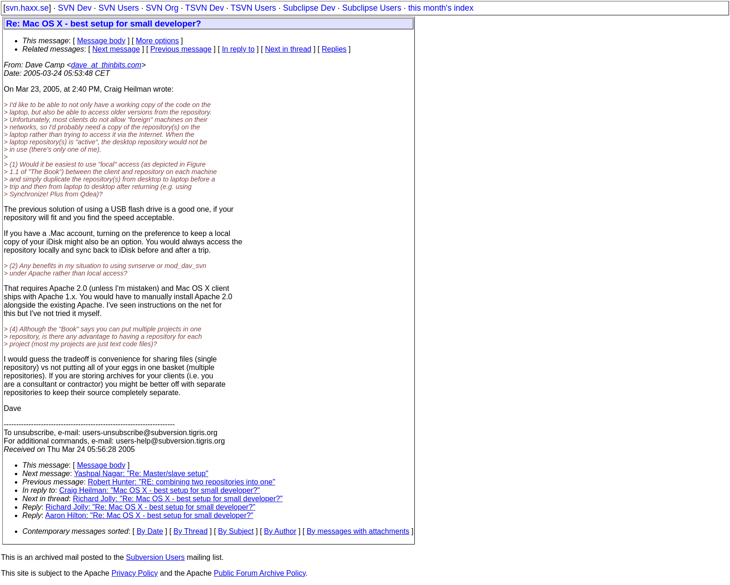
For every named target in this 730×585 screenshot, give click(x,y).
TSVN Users (253, 8)
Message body (101, 41)
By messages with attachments (358, 531)
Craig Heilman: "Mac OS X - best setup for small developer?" (159, 490)
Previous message (181, 49)
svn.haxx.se (27, 8)
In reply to (238, 49)
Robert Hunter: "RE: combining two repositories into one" (182, 482)
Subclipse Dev (309, 8)
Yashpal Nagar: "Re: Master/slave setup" (141, 473)
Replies (334, 49)
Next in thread (288, 49)
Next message (116, 49)
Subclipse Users (371, 8)
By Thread (191, 531)
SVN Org (162, 8)
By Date (149, 531)
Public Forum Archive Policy (259, 573)
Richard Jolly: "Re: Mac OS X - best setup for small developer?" (178, 499)
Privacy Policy (134, 573)
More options (157, 41)
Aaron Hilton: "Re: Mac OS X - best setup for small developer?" (149, 515)
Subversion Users (155, 557)
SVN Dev (74, 8)
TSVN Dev (204, 8)
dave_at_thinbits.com (106, 65)
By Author (280, 531)
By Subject (235, 531)
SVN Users (118, 8)
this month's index (440, 8)
